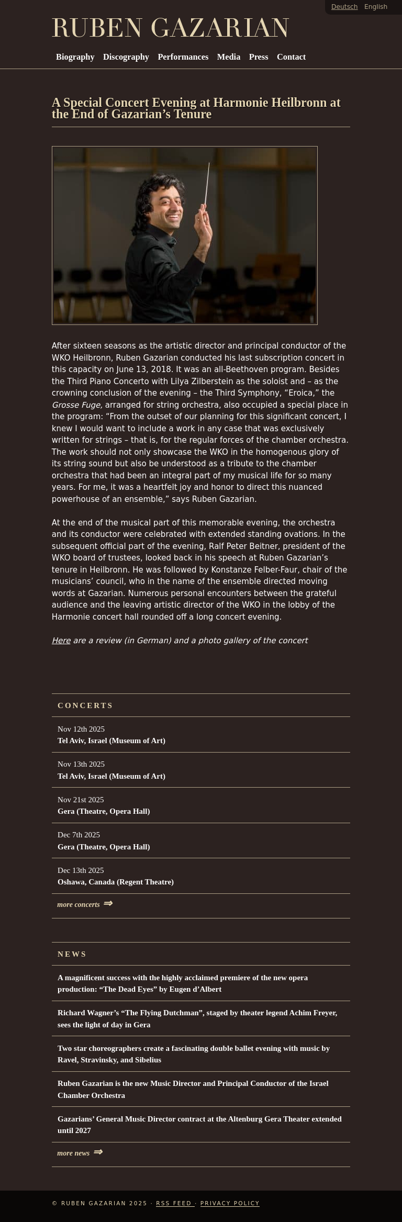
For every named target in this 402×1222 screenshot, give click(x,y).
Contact (291, 57)
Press (259, 57)
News (72, 954)
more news (79, 1153)
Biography (75, 57)
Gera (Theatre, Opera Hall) (104, 811)
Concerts (86, 705)
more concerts (84, 905)
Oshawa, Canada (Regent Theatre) (116, 882)
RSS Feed (175, 1203)
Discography (126, 57)
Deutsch (344, 6)
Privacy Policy (230, 1203)
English (375, 6)
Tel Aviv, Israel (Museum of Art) (111, 740)
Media (228, 57)
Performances (183, 57)
